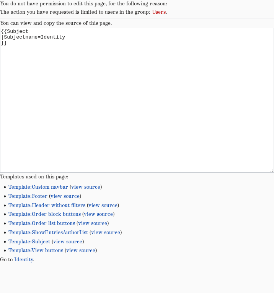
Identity (23, 288)
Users (159, 12)
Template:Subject (29, 270)
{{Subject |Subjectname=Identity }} (137, 115)
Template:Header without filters (46, 234)
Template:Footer (27, 225)
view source (85, 216)
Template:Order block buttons (44, 243)
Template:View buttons (35, 279)
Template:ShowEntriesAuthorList (48, 261)
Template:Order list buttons (41, 252)
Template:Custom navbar (38, 216)
